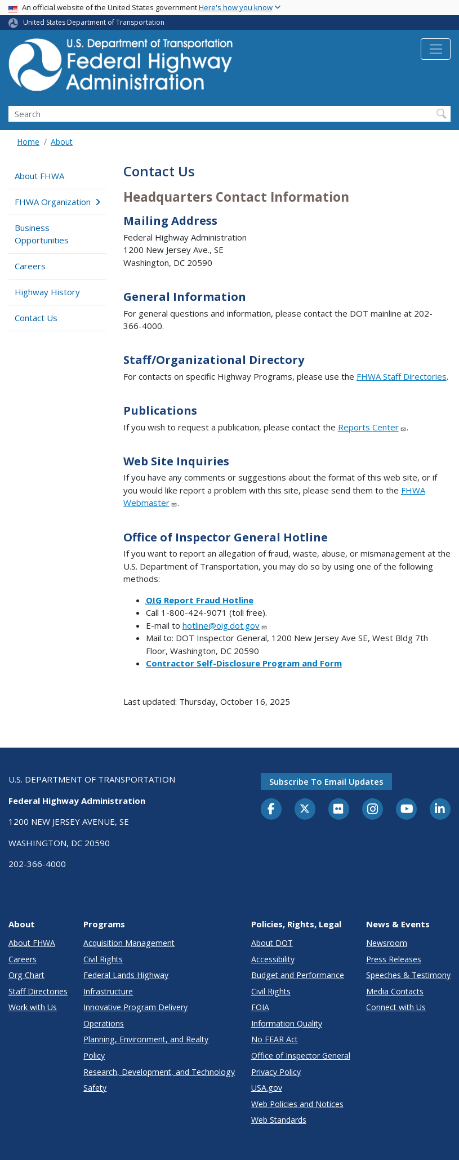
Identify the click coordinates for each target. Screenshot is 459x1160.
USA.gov (266, 1087)
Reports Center (372, 427)
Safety (94, 1087)
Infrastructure (108, 991)
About (62, 141)
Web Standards (278, 1119)
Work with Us (32, 1007)
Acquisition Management (129, 942)
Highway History (47, 291)
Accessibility (273, 959)
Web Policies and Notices (297, 1104)
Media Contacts (395, 991)
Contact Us (36, 317)
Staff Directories (38, 991)
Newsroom (386, 942)
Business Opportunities (42, 234)
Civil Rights (103, 959)
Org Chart (26, 975)
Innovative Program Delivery (135, 1007)
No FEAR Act (274, 1039)
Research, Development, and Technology (159, 1071)
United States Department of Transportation (93, 22)
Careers (30, 266)
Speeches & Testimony (408, 975)
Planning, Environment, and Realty (145, 1039)
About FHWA (39, 175)
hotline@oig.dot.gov (225, 625)
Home (28, 141)
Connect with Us (396, 1007)
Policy (94, 1055)
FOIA (260, 1007)
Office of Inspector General (300, 1055)
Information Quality (286, 1023)
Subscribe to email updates (326, 781)
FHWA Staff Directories (401, 376)
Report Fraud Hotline (199, 600)
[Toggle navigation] (436, 49)
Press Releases (393, 959)
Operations (103, 1023)
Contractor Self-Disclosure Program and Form (244, 663)
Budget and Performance (297, 975)
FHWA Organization (57, 201)
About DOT (272, 942)
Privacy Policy (276, 1071)
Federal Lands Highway (125, 975)
